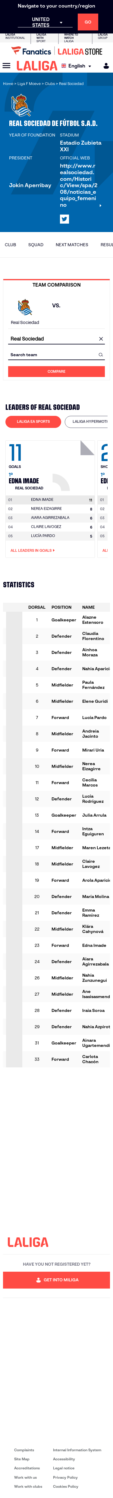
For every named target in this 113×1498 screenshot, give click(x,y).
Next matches (72, 244)
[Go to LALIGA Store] (56, 50)
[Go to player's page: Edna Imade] (74, 464)
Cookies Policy (65, 1486)
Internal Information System (77, 1450)
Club (10, 244)
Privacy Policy (65, 1477)
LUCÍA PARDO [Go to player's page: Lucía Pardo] (43, 536)
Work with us (25, 1477)
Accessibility (64, 1459)
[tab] (33, 422)
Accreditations (27, 1468)
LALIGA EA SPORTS (33, 421)
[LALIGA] (37, 66)
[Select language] (77, 66)
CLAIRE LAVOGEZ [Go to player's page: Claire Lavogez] (46, 527)
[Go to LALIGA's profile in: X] (64, 219)
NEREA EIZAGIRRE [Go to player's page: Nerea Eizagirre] (46, 508)
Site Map (22, 1459)
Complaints (24, 1450)
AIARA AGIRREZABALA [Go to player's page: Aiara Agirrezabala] (50, 518)
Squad (35, 244)
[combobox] (56, 339)
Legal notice (63, 1468)
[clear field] (101, 339)
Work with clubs (28, 1486)
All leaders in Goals (33, 550)
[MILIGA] (104, 66)
